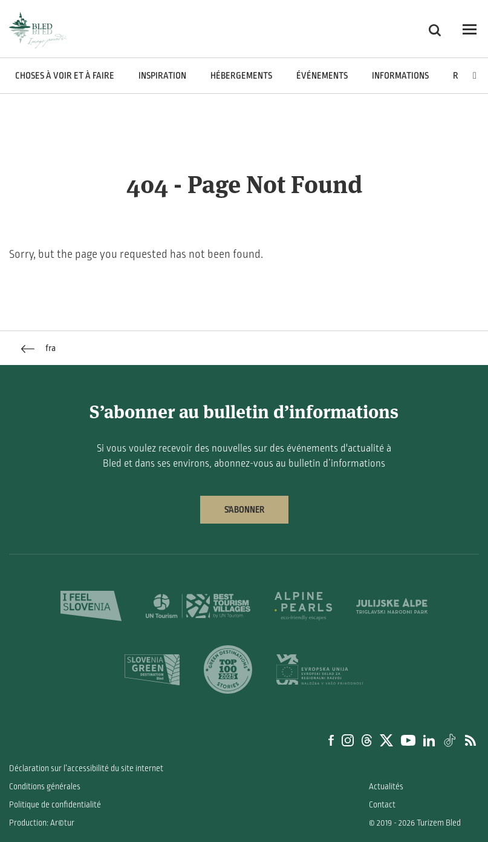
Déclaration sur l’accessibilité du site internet (86, 768)
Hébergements (241, 76)
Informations (400, 76)
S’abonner (244, 510)
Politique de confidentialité (55, 804)
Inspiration (162, 76)
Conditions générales (44, 786)
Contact (382, 804)
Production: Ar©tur (41, 822)
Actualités (386, 786)
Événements (322, 76)
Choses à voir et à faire (64, 76)
